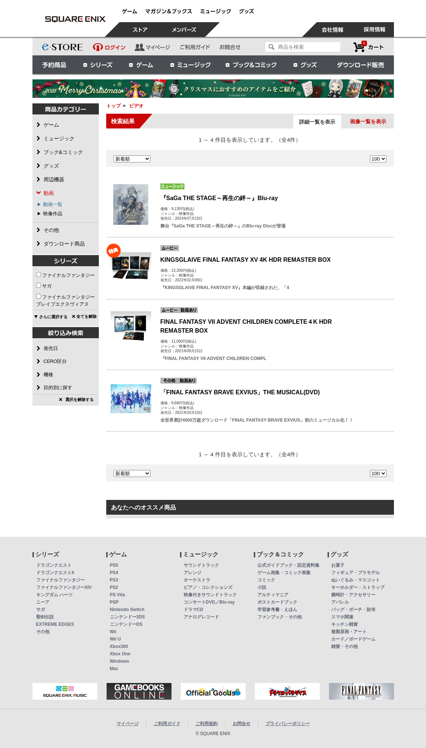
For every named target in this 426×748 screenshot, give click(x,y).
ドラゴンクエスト (54, 565)
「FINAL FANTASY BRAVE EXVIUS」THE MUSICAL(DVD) (240, 392)
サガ (47, 286)
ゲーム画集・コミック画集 (284, 572)
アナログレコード (201, 617)
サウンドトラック (201, 565)
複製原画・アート (349, 631)
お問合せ (241, 723)
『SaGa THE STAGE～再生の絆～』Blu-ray (219, 198)
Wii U (115, 639)
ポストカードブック (277, 602)
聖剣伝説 (45, 617)
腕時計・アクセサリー (353, 594)
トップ (113, 106)
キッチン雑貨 (344, 624)
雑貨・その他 (344, 646)
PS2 (114, 587)
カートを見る (368, 47)
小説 (261, 587)
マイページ (128, 723)
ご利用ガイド (167, 723)
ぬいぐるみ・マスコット (355, 580)
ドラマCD (193, 609)
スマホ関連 (342, 617)
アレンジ (192, 572)
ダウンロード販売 (361, 64)
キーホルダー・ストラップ (357, 587)
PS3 (114, 580)
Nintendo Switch (127, 609)
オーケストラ (197, 580)
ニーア (42, 602)
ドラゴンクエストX (55, 572)
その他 (42, 631)
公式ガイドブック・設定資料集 (288, 565)
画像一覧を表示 (368, 121)
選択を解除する (79, 399)
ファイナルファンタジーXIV (64, 587)
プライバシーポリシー (288, 723)
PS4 (114, 572)
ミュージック (190, 64)
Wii (113, 631)
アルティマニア (272, 594)
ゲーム (141, 64)
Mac (114, 668)
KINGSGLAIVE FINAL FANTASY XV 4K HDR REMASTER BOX (245, 260)
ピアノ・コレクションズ (208, 587)
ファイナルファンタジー (68, 275)
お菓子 (337, 565)
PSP (114, 602)
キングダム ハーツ (54, 594)
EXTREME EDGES (55, 624)
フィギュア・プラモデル (355, 572)
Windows (119, 661)
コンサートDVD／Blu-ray (209, 602)
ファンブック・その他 (279, 617)
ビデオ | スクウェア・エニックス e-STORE (75, 19)
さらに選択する (53, 317)
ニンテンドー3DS (127, 617)
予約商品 (54, 64)
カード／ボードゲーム (353, 639)
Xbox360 (119, 646)
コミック (266, 580)
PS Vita (117, 594)
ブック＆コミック (251, 64)
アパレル (340, 602)
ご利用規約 (206, 723)
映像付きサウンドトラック (210, 594)
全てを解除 (86, 316)
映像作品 (52, 213)
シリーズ (98, 64)
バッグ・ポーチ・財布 (353, 609)
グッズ (306, 64)
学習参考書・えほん (277, 609)
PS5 (114, 565)
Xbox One (120, 653)
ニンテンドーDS (126, 624)
